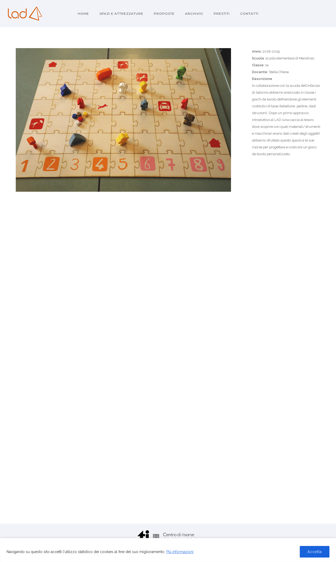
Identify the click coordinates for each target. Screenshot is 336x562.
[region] (168, 550)
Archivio (194, 14)
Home (83, 14)
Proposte (164, 14)
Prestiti (222, 14)
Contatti (249, 14)
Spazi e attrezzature (121, 14)
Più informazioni (179, 552)
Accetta (314, 552)
